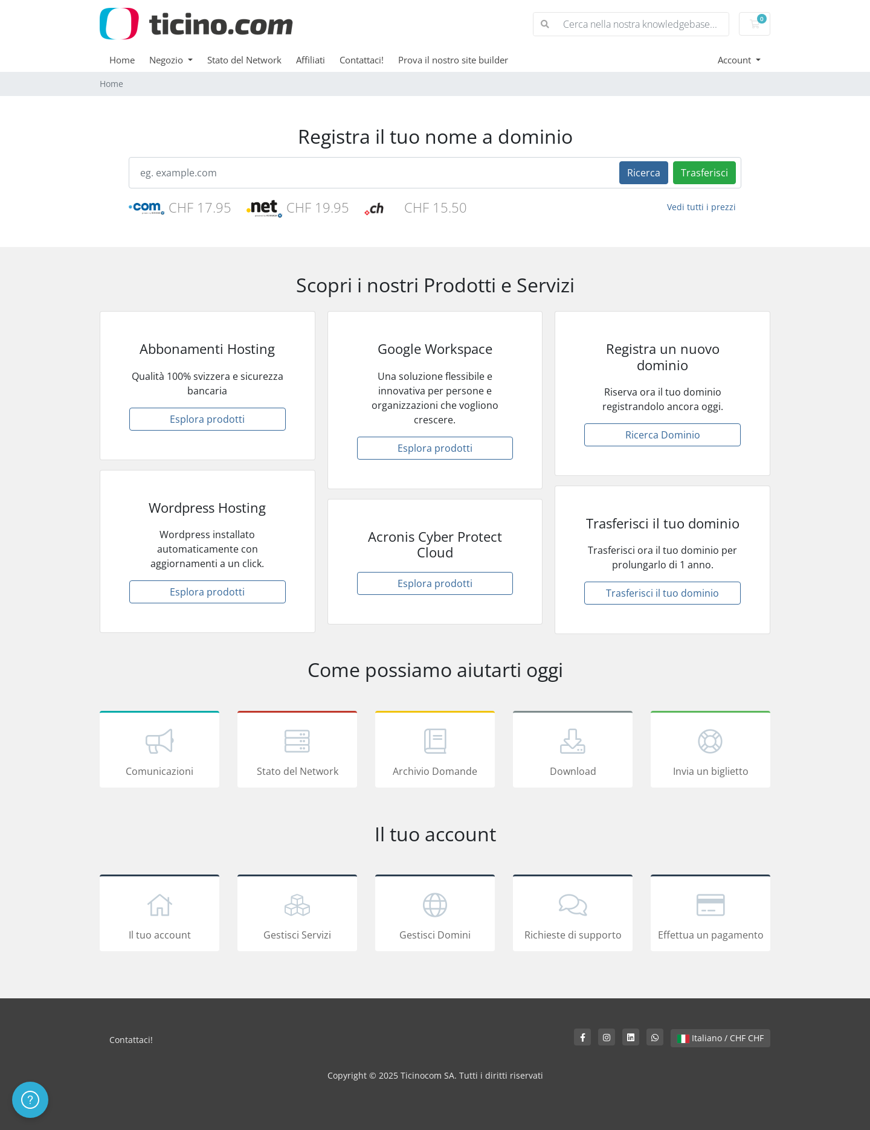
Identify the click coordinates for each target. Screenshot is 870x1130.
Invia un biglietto (710, 751)
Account (735, 60)
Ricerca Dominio (662, 434)
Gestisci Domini (435, 915)
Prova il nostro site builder (453, 60)
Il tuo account (159, 915)
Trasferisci (704, 172)
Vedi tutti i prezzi (701, 207)
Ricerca (643, 172)
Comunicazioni (159, 751)
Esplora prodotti (207, 419)
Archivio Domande (435, 751)
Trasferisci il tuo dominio (662, 593)
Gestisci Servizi (297, 915)
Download (573, 751)
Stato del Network (244, 60)
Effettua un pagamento (710, 915)
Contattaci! (362, 60)
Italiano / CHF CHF (720, 1038)
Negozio (167, 60)
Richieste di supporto (573, 915)
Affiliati (310, 60)
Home (122, 60)
